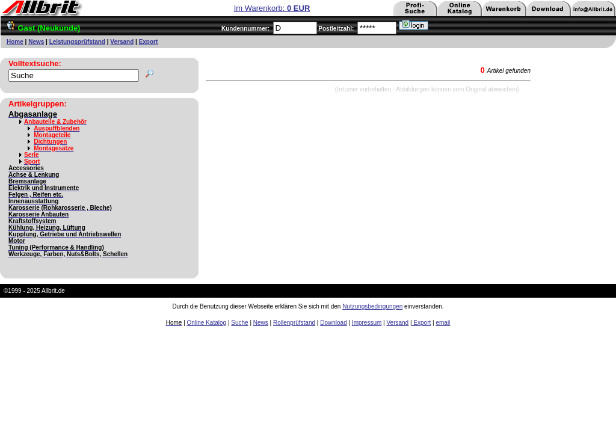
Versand (122, 41)
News (36, 41)
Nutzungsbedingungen (372, 306)
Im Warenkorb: (272, 8)
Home (15, 41)
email (443, 322)
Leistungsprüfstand (77, 41)
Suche (239, 322)
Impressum (366, 322)
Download (333, 322)
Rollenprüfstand (294, 322)
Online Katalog (207, 322)
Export (148, 41)
